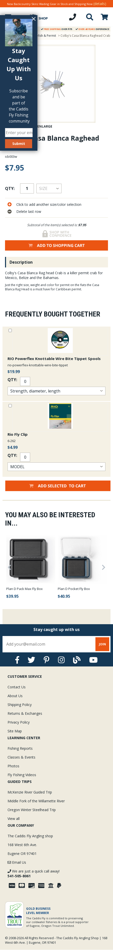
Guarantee (20, 29)
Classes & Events (21, 757)
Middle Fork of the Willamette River (36, 801)
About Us (15, 695)
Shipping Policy (20, 704)
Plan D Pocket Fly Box (74, 588)
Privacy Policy (19, 722)
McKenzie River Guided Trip (30, 792)
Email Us (17, 862)
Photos (13, 766)
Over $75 (56, 29)
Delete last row (28, 211)
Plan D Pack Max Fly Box (24, 588)
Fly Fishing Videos (22, 774)
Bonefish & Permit (43, 35)
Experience (92, 29)
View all (14, 818)
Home (8, 35)
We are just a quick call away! (34, 873)
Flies (21, 35)
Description (21, 262)
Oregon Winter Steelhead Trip (32, 809)
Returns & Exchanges (25, 713)
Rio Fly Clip (18, 434)
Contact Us (17, 687)
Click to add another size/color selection (48, 204)
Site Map (15, 731)
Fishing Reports (20, 748)
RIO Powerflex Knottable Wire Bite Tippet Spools (54, 358)
